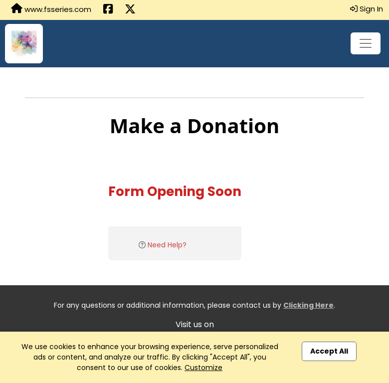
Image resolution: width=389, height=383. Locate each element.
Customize (203, 368)
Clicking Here (308, 305)
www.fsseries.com (51, 8)
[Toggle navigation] (366, 43)
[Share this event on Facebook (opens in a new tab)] (108, 9)
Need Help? (167, 245)
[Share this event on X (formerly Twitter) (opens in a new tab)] (130, 9)
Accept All (329, 351)
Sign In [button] (366, 8)
